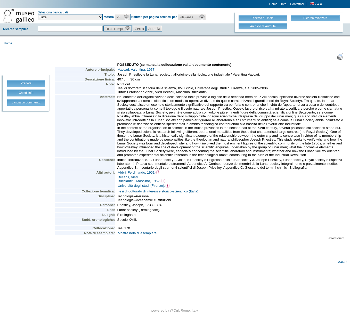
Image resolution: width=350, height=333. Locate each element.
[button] (123, 17)
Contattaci (297, 4)
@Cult (175, 310)
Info (283, 4)
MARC (342, 262)
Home (273, 4)
